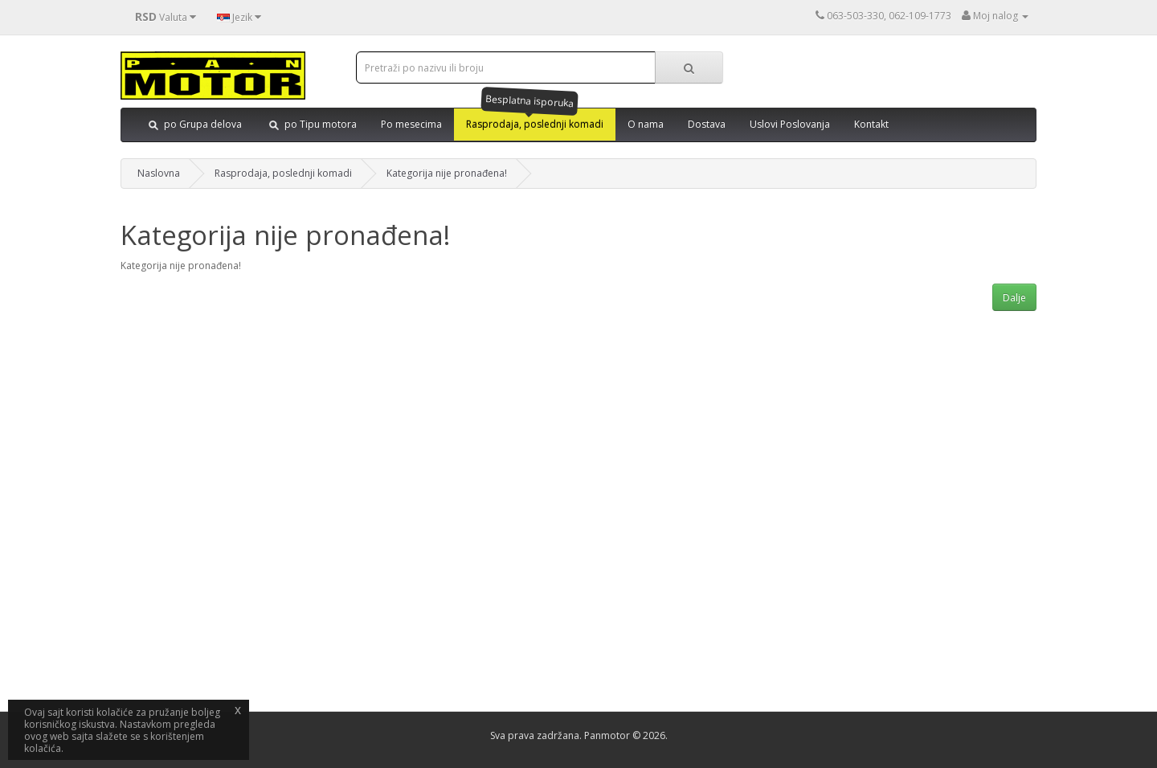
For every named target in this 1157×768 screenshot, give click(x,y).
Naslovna (158, 173)
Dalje (1014, 297)
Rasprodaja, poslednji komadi (283, 173)
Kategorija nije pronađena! (446, 173)
